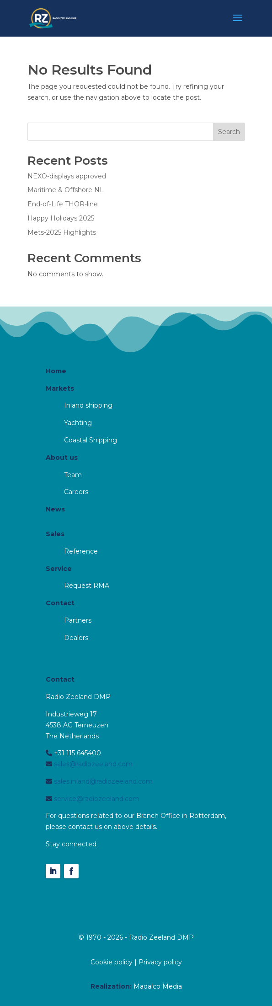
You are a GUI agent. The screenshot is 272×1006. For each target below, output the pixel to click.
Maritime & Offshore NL (65, 190)
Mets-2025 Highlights (61, 232)
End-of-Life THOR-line (62, 204)
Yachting (78, 423)
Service (59, 569)
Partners (77, 620)
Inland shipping (88, 405)
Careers (76, 492)
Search (229, 132)
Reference (81, 551)
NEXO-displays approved (66, 176)
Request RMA (86, 585)
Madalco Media (157, 986)
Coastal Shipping (90, 440)
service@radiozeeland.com (95, 799)
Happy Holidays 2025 (60, 218)
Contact (60, 603)
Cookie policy (112, 962)
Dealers (76, 638)
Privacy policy (160, 962)
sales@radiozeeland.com (92, 764)
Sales (55, 534)
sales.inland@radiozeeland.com (102, 781)
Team (73, 475)
